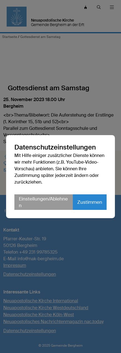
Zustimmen (89, 202)
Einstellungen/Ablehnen (43, 202)
